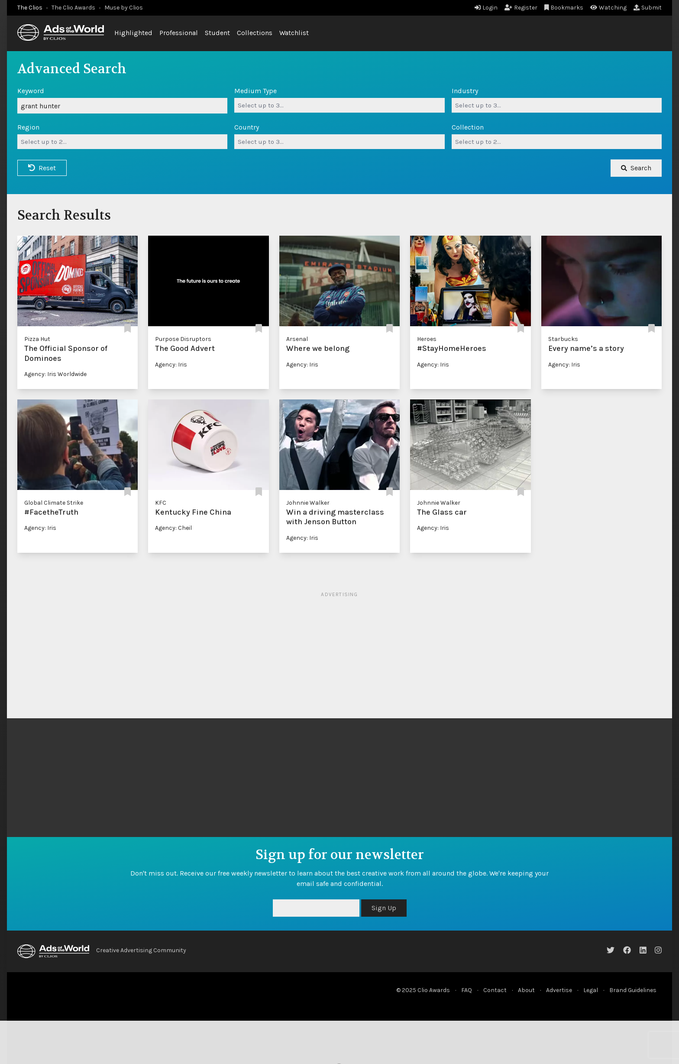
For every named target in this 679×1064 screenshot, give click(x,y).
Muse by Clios (123, 7)
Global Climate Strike (53, 502)
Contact (495, 990)
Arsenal (297, 339)
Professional (178, 33)
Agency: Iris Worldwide (55, 374)
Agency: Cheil (173, 528)
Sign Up (384, 908)
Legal (590, 990)
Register (520, 7)
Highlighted (133, 33)
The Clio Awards (73, 7)
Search (636, 168)
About (526, 990)
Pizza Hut (37, 339)
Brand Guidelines (632, 990)
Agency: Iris (171, 364)
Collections (254, 33)
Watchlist (294, 33)
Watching (608, 7)
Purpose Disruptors (183, 339)
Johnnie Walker (308, 502)
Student (217, 33)
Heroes (426, 339)
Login (486, 7)
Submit (648, 7)
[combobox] (339, 105)
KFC (160, 502)
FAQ (466, 990)
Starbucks (563, 339)
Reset (42, 168)
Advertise (559, 990)
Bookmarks (564, 7)
